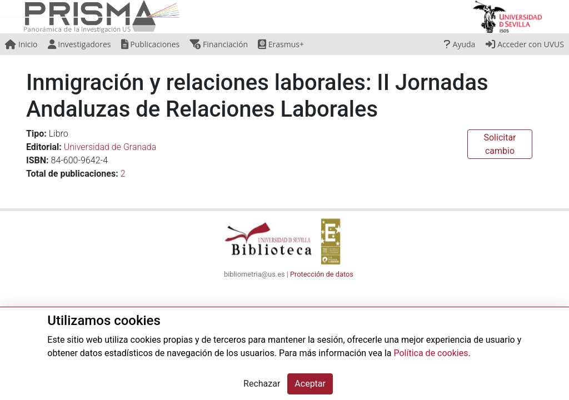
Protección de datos (321, 274)
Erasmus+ (281, 44)
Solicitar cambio (499, 144)
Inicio (21, 44)
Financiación (218, 44)
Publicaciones (150, 44)
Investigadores (79, 44)
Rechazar (261, 383)
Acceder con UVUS (525, 44)
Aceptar (310, 383)
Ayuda (459, 44)
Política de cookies (430, 353)
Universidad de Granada (110, 147)
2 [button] (123, 173)
